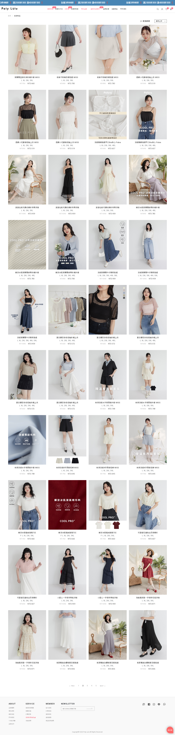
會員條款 (48, 714)
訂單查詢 (48, 711)
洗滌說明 (28, 721)
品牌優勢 (11, 708)
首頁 (9, 16)
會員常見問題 (30, 708)
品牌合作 (11, 724)
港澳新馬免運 (31, 717)
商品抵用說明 (50, 721)
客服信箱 (28, 711)
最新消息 (11, 714)
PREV (71, 686)
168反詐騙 (12, 721)
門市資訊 (11, 717)
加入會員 (48, 708)
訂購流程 (28, 714)
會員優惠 (48, 717)
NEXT (103, 686)
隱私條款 (11, 711)
